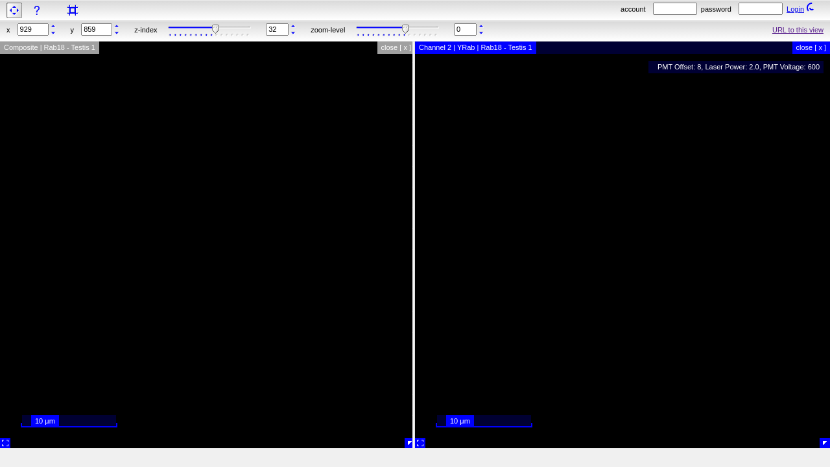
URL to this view (798, 30)
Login (795, 9)
